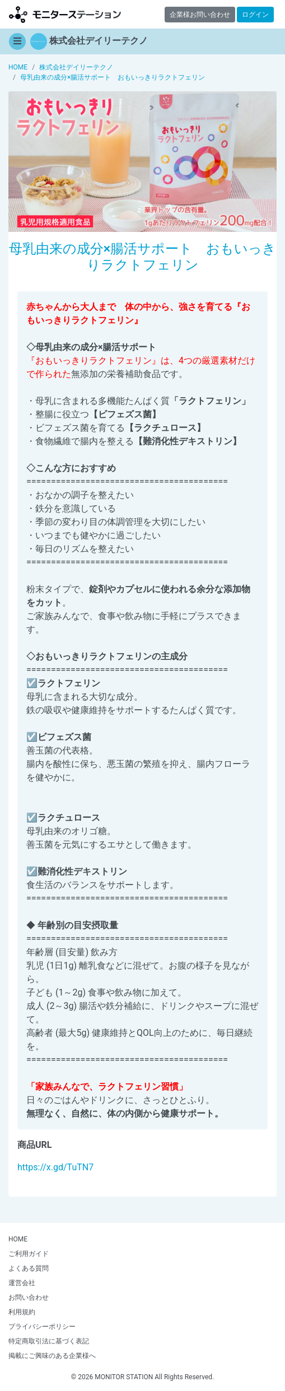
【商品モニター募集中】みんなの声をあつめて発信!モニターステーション (65, 14)
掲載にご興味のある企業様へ (52, 1356)
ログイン (255, 14)
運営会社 (21, 1283)
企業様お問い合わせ (200, 14)
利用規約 (21, 1312)
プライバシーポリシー (42, 1326)
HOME (17, 1239)
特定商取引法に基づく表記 (48, 1341)
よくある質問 (28, 1268)
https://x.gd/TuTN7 (55, 1167)
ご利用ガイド (28, 1254)
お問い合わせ (28, 1297)
